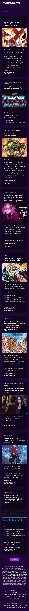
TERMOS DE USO (10, 596)
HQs (5, 18)
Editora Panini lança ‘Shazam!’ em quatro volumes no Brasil (11, 24)
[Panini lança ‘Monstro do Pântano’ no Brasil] (14, 147)
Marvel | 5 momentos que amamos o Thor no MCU (13, 88)
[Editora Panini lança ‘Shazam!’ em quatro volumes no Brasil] (14, 37)
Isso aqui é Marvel (16, 82)
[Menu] (26, 2)
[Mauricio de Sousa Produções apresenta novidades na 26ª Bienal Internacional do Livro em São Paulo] (14, 514)
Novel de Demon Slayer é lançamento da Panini (13, 259)
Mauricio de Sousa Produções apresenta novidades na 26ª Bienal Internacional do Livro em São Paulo (13, 499)
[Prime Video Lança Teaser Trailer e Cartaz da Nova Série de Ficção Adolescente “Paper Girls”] (14, 212)
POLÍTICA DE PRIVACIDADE (17, 597)
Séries (14, 192)
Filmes (6, 82)
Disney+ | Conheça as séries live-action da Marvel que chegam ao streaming (14, 390)
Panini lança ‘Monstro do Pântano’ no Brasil (13, 134)
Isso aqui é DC (11, 130)
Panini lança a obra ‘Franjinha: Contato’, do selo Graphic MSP (14, 440)
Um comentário (8, 73)
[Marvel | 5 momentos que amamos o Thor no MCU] (14, 100)
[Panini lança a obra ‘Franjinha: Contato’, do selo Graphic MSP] (14, 454)
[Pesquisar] (23, 2)
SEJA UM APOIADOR (20, 594)
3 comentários (8, 483)
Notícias (6, 83)
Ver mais (14, 559)
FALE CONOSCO (8, 594)
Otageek (19, 603)
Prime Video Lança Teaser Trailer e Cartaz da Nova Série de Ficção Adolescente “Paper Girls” (13, 198)
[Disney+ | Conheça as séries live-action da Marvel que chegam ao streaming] (14, 404)
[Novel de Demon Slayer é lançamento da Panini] (14, 272)
